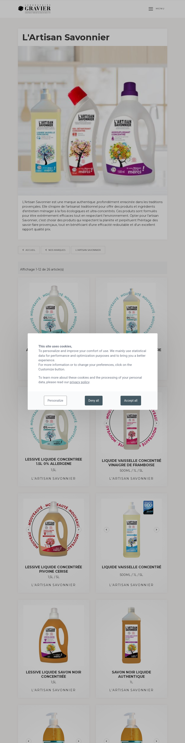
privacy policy (79, 382)
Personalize (55, 400)
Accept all (131, 400)
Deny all (93, 400)
